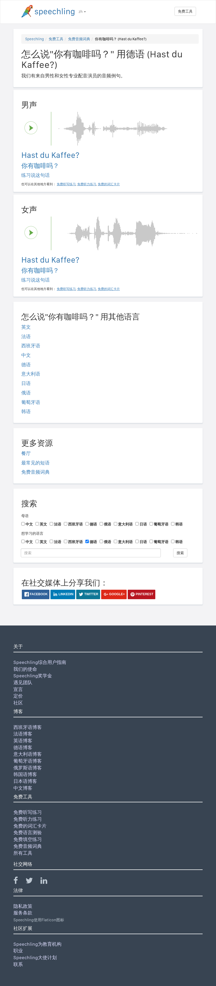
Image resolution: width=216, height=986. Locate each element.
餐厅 (26, 453)
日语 (26, 383)
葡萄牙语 (30, 402)
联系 (18, 964)
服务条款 (22, 912)
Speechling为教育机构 (37, 944)
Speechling (34, 39)
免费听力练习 (27, 819)
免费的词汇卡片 (30, 826)
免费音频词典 (79, 39)
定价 (18, 696)
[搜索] (91, 552)
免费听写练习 (27, 812)
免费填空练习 (27, 839)
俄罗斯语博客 (27, 767)
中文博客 (22, 788)
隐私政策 (22, 906)
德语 (26, 364)
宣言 (18, 689)
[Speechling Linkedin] (47, 881)
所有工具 (22, 853)
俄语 (26, 393)
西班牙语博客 (27, 727)
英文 (26, 327)
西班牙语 (30, 345)
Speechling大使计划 (35, 957)
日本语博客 (25, 781)
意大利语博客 (27, 754)
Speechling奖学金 (32, 675)
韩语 (26, 411)
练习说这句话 (35, 175)
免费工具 (185, 11)
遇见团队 (22, 682)
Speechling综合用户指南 (39, 662)
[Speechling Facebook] (18, 881)
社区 (18, 702)
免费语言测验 (27, 832)
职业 (18, 950)
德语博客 (22, 747)
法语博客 (22, 734)
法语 (26, 336)
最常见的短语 (35, 463)
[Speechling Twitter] (32, 881)
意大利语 (30, 374)
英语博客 (22, 740)
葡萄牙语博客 (27, 761)
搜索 (180, 553)
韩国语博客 (25, 774)
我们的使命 (25, 669)
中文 (26, 355)
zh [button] (82, 11)
